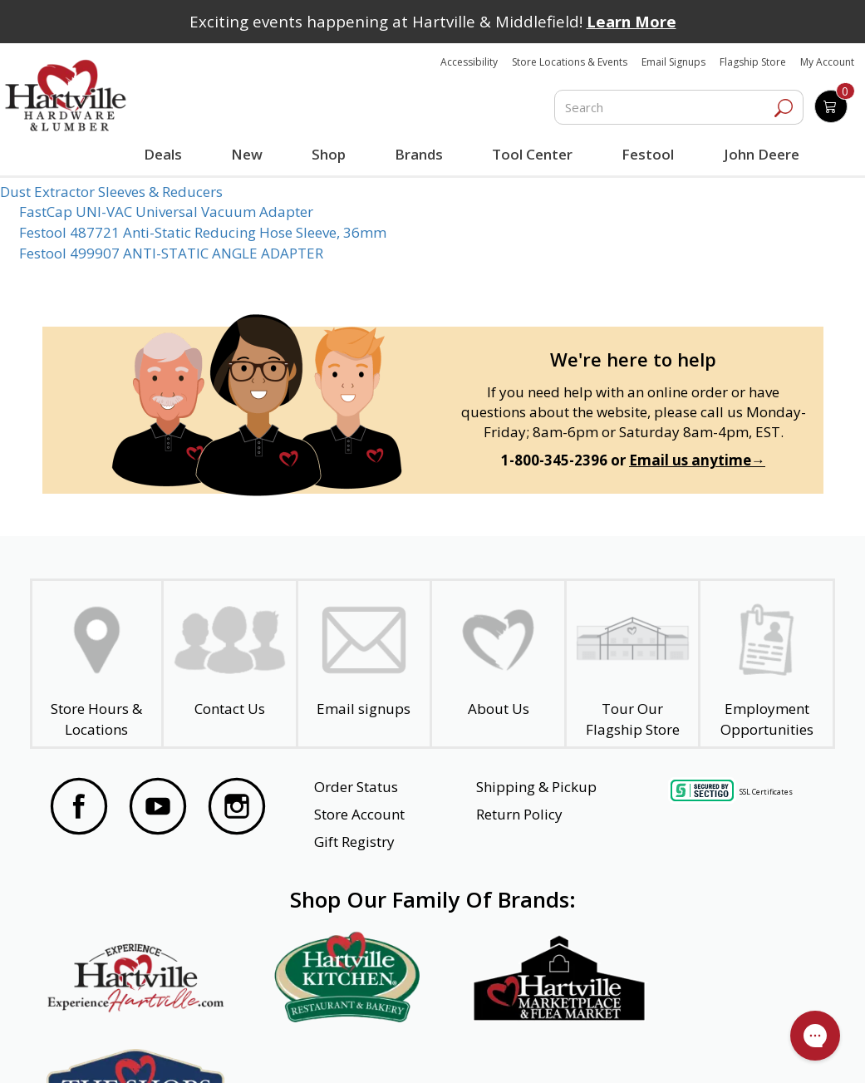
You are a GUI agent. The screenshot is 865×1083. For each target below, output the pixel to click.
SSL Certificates (766, 791)
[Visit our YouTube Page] (158, 808)
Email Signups (673, 62)
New (247, 154)
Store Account (359, 814)
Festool (648, 154)
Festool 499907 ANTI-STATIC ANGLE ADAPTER (171, 253)
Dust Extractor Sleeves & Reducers (111, 191)
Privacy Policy (249, 1048)
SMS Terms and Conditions (733, 1048)
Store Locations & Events (569, 62)
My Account (827, 62)
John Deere (761, 154)
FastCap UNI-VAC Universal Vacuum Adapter (166, 211)
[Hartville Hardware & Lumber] (65, 96)
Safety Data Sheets (381, 1048)
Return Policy (519, 814)
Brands (419, 154)
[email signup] (364, 664)
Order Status (356, 786)
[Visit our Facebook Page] (79, 808)
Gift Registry (354, 841)
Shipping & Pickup (536, 786)
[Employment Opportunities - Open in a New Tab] (766, 664)
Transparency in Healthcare (549, 1048)
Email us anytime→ (697, 460)
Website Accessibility (116, 1048)
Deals (165, 156)
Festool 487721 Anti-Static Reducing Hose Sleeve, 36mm (202, 232)
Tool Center (532, 154)
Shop (331, 156)
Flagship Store (753, 62)
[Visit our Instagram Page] (237, 808)
